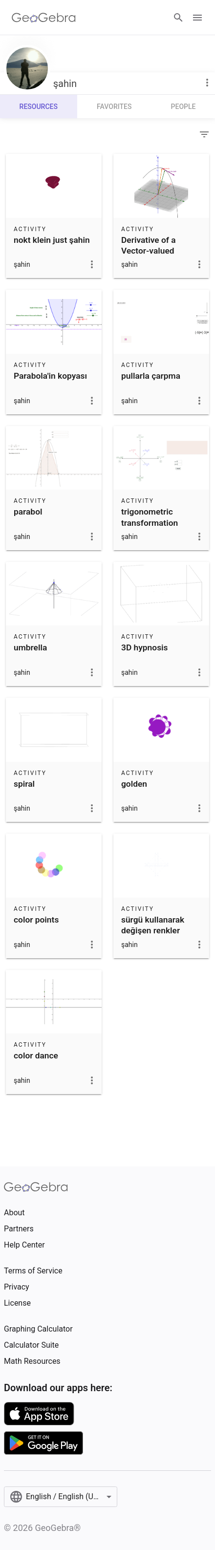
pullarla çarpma (150, 376)
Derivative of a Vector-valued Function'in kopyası (157, 251)
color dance (36, 1055)
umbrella (30, 647)
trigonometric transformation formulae (149, 522)
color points (36, 920)
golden (134, 784)
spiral (24, 784)
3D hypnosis (144, 647)
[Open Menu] (197, 17)
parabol (28, 512)
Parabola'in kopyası (50, 376)
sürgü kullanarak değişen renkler (152, 925)
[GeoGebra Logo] (44, 17)
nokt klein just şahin (52, 240)
